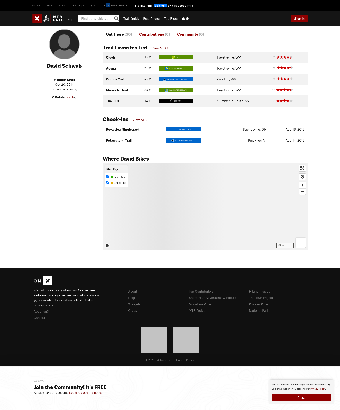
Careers (39, 318)
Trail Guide (131, 18)
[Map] (205, 206)
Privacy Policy (317, 388)
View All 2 (139, 120)
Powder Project (260, 304)
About (132, 291)
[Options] (301, 243)
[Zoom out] (302, 191)
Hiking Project (259, 291)
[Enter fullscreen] (302, 168)
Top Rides (171, 18)
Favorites (115, 177)
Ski (93, 5)
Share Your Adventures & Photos (212, 298)
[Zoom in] (302, 185)
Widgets (134, 304)
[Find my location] (302, 177)
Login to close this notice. (86, 392)
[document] (301, 392)
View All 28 (159, 48)
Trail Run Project (261, 298)
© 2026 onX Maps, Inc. (158, 359)
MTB (49, 5)
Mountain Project (201, 304)
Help (131, 298)
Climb (36, 5)
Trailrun (78, 5)
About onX (41, 311)
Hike (62, 5)
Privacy (190, 359)
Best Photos (151, 18)
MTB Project (197, 310)
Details (71, 97)
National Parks (259, 310)
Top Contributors (201, 291)
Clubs (132, 310)
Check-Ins (116, 182)
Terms (179, 359)
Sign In (299, 18)
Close (301, 397)
